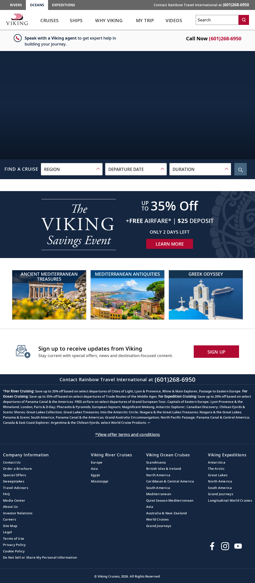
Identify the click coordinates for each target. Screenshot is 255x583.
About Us (10, 506)
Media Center (14, 500)
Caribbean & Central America (170, 481)
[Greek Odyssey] (206, 295)
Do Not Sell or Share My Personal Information (40, 557)
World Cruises (157, 519)
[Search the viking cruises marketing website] (217, 20)
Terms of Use (13, 538)
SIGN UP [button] (216, 352)
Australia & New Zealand (166, 513)
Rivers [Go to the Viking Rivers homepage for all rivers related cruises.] (16, 4)
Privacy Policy (14, 544)
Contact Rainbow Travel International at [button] (201, 4)
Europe (97, 462)
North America (158, 475)
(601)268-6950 (225, 38)
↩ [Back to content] (149, 422)
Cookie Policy (14, 551)
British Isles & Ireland (163, 468)
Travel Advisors (15, 487)
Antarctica (216, 462)
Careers (9, 519)
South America (158, 487)
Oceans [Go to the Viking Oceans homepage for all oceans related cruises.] (37, 4)
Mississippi (100, 481)
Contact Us (12, 462)
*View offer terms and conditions (127, 434)
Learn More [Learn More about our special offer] (170, 244)
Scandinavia (156, 462)
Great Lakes (217, 475)
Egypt (95, 475)
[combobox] (72, 169)
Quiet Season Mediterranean (169, 500)
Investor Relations (18, 513)
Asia (94, 468)
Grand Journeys (158, 526)
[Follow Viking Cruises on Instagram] (225, 546)
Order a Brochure (17, 468)
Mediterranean (158, 494)
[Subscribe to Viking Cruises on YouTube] (238, 546)
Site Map (10, 526)
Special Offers (14, 475)
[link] (49, 22)
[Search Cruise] (240, 169)
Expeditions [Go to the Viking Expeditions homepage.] (63, 4)
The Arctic (216, 468)
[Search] (244, 20)
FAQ (6, 494)
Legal (7, 532)
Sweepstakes (13, 481)
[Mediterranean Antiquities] (127, 295)
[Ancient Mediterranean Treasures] (49, 295)
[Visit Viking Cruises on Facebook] (212, 546)
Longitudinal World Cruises (230, 500)
